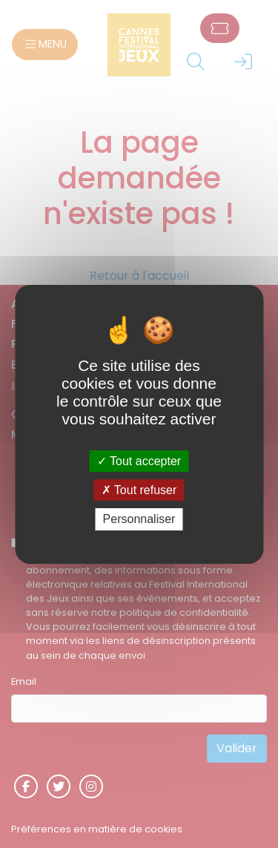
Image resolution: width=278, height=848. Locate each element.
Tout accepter (139, 461)
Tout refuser (139, 490)
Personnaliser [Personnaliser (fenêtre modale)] (139, 519)
